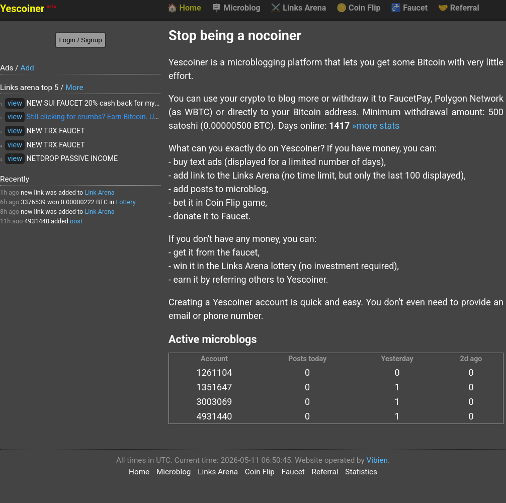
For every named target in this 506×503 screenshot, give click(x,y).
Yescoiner (28, 9)
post (76, 221)
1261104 (214, 372)
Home (184, 8)
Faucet (409, 8)
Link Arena (99, 192)
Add (27, 67)
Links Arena (298, 8)
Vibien (377, 460)
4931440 (36, 221)
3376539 (33, 202)
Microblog (236, 8)
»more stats (376, 125)
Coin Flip (358, 8)
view (15, 103)
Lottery (125, 202)
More (74, 87)
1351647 (214, 387)
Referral (458, 8)
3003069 (214, 401)
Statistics (361, 471)
